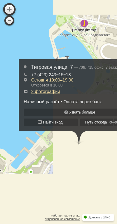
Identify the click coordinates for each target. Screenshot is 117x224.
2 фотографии (45, 91)
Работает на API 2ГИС (65, 215)
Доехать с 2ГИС (99, 217)
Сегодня (52, 79)
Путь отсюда (96, 122)
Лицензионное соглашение (62, 219)
